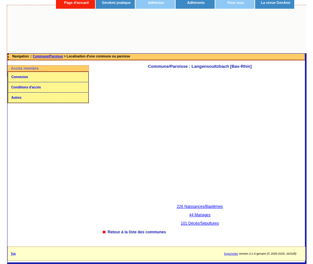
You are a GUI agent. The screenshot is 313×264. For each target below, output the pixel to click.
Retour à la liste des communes (137, 232)
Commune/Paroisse (48, 56)
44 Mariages (199, 215)
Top (13, 253)
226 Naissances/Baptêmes (200, 206)
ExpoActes (231, 253)
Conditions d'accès (26, 87)
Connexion (19, 77)
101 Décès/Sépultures (200, 223)
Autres (16, 97)
